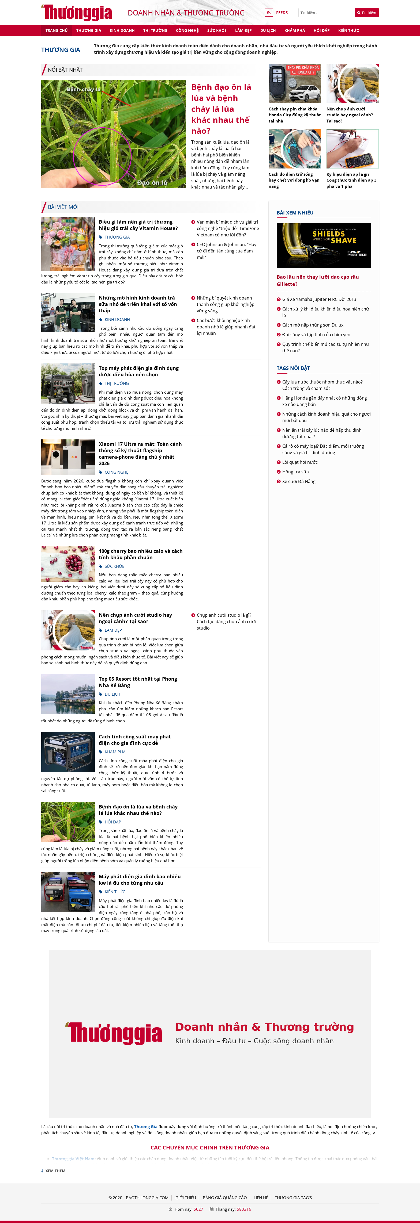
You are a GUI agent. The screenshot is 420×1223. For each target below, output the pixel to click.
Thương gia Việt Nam (73, 1158)
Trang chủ (57, 30)
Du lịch (268, 30)
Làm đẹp (243, 30)
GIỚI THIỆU (185, 1197)
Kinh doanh (122, 30)
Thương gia (88, 30)
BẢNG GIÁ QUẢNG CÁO (225, 1197)
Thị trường (155, 30)
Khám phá (294, 30)
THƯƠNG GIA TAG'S (293, 1197)
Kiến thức (348, 30)
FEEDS (282, 12)
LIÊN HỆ (261, 1197)
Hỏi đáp (322, 30)
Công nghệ (187, 30)
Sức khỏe (217, 30)
